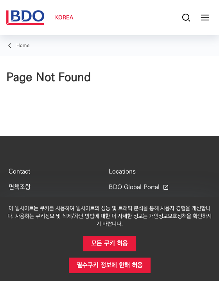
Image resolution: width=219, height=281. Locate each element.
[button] (109, 243)
